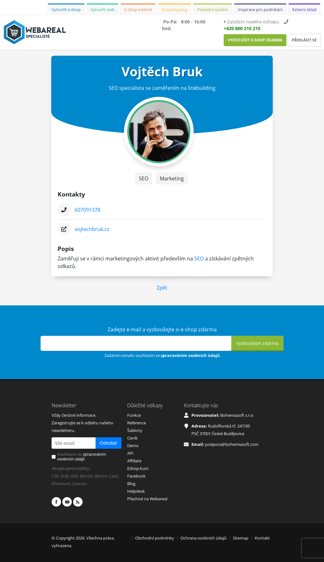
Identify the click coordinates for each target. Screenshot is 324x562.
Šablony (134, 430)
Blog (131, 483)
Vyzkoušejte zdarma (257, 343)
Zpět (162, 287)
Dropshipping (174, 9)
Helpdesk (136, 491)
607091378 (87, 209)
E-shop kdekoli (138, 9)
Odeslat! (108, 443)
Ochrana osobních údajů (203, 538)
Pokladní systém (212, 9)
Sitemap (240, 538)
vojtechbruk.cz (92, 229)
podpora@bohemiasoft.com (232, 444)
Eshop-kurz (137, 468)
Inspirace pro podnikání (260, 9)
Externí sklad (304, 9)
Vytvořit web (102, 9)
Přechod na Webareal (147, 499)
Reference (136, 423)
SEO (199, 258)
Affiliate (134, 461)
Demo (133, 445)
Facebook (136, 476)
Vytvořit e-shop (66, 9)
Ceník (132, 438)
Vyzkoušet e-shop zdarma (255, 40)
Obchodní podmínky (154, 538)
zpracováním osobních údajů (190, 355)
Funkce (134, 415)
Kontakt (262, 538)
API (130, 453)
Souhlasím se (81, 456)
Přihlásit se (304, 40)
